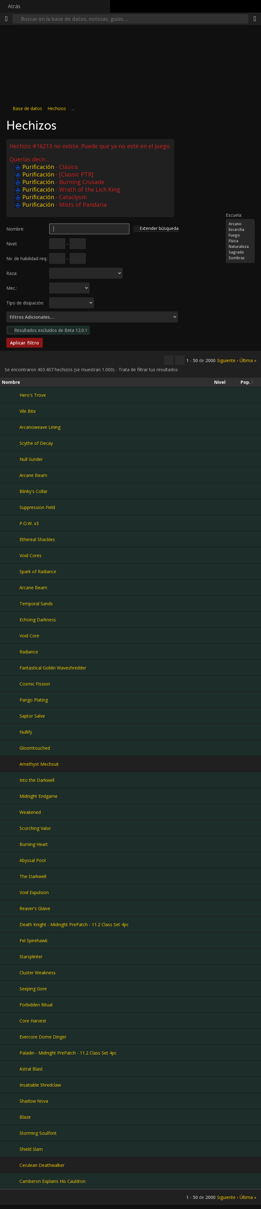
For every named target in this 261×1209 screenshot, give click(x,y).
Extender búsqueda (159, 228)
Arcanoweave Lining (39, 427)
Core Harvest (32, 1021)
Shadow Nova (33, 1101)
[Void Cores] (11, 555)
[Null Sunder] (11, 459)
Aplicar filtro (24, 343)
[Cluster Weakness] (11, 972)
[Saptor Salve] (11, 716)
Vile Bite (27, 411)
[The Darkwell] (11, 876)
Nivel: (11, 244)
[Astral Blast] (11, 1069)
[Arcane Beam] (11, 475)
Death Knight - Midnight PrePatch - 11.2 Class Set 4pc (74, 924)
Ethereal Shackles (37, 539)
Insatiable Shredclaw (40, 1085)
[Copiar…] (169, 360)
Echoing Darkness (37, 620)
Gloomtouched (34, 748)
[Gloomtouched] (11, 748)
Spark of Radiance (37, 571)
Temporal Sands (36, 604)
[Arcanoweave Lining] (11, 427)
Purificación (34, 167)
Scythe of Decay (36, 443)
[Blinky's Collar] (11, 491)
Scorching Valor (35, 828)
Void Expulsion (34, 892)
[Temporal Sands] (11, 603)
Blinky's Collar (33, 491)
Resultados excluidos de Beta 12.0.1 (50, 330)
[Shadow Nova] (11, 1101)
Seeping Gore (33, 989)
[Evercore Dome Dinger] (11, 1037)
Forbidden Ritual (36, 1005)
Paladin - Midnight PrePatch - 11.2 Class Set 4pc (68, 1053)
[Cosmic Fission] (11, 684)
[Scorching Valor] (11, 828)
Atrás (14, 6)
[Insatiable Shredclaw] (11, 1085)
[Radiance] (11, 652)
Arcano (240, 224)
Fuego (240, 235)
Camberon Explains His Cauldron (52, 1181)
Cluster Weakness (37, 973)
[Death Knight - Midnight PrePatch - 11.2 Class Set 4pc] (11, 924)
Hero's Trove (32, 395)
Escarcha (240, 229)
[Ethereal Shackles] (11, 539)
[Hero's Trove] (11, 395)
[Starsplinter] (11, 956)
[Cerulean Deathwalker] (11, 1165)
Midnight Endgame (38, 796)
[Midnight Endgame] (11, 796)
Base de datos (27, 108)
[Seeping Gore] (11, 988)
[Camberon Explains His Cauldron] (11, 1181)
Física (240, 241)
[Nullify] (11, 732)
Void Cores (30, 555)
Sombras (240, 258)
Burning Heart (33, 844)
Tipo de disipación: (25, 303)
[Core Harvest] (11, 1021)
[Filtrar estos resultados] (180, 360)
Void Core (29, 636)
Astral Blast (31, 1069)
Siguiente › (227, 360)
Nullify (25, 732)
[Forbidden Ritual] (11, 1004)
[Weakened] (11, 812)
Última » (248, 360)
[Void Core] (11, 635)
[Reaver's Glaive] (11, 908)
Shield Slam (31, 1149)
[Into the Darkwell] (11, 780)
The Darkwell (32, 876)
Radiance (28, 652)
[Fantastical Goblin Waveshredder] (11, 668)
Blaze (25, 1117)
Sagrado (240, 252)
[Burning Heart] (11, 844)
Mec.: (11, 288)
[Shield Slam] (11, 1149)
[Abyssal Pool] (11, 860)
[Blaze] (11, 1117)
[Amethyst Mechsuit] (11, 764)
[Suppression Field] (11, 507)
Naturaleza (240, 246)
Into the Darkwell (36, 780)
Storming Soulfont (38, 1133)
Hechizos (56, 108)
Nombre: (15, 229)
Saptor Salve (32, 716)
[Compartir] (254, 19)
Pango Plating (33, 700)
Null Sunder (31, 459)
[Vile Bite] (11, 411)
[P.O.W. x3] (11, 523)
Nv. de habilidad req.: (27, 258)
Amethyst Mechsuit (39, 764)
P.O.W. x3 (29, 523)
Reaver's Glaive (34, 908)
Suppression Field (37, 507)
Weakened (30, 812)
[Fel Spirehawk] (11, 940)
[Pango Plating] (11, 700)
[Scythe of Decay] (11, 443)
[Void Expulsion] (11, 892)
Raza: (11, 273)
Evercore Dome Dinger (42, 1037)
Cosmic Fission (34, 684)
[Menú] (6, 19)
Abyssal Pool (32, 860)
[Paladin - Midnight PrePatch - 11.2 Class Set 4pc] (11, 1053)
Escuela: (234, 215)
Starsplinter (30, 957)
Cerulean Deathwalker (41, 1165)
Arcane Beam (33, 475)
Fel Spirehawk (33, 940)
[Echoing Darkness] (11, 619)
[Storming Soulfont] (11, 1133)
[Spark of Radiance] (11, 571)
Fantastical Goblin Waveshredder (52, 668)
